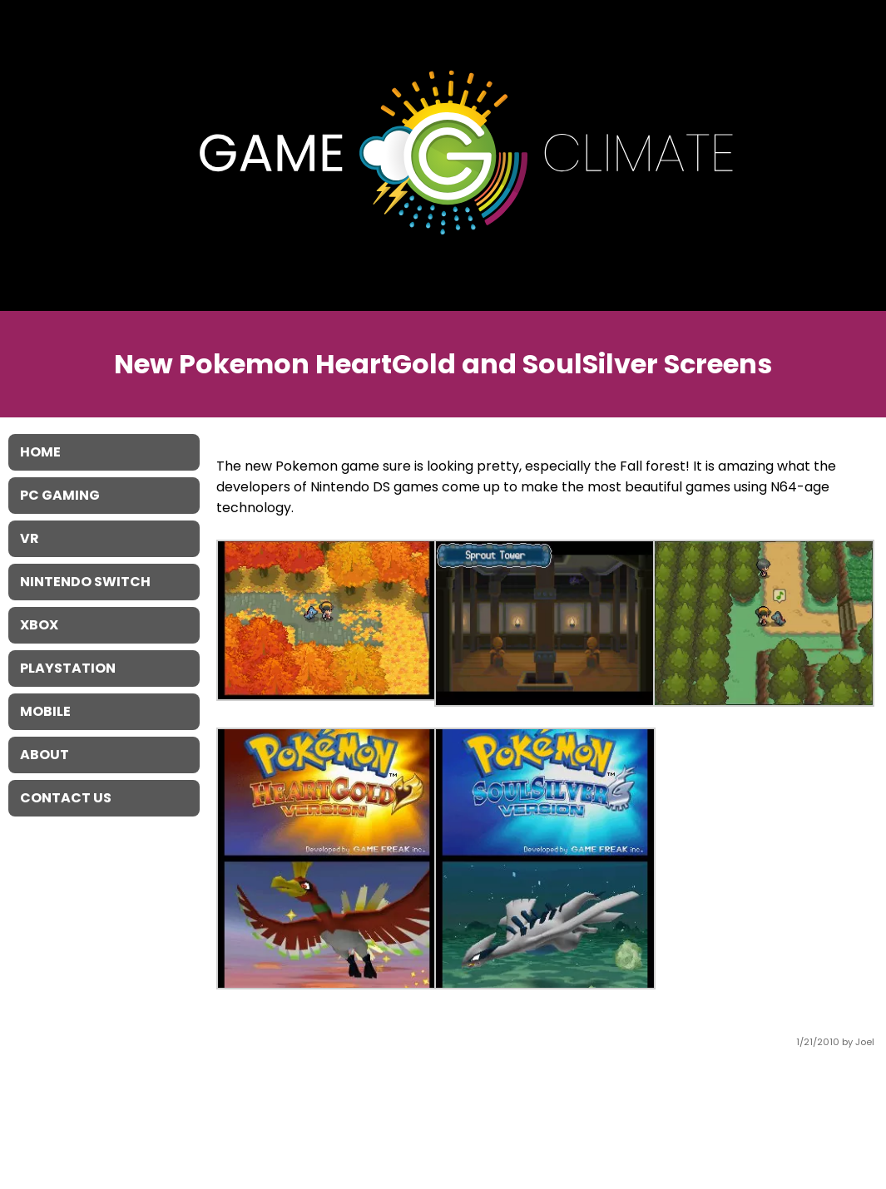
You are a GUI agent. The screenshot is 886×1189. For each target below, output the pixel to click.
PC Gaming (60, 495)
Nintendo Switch (85, 581)
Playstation (68, 668)
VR (29, 538)
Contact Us (65, 797)
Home (40, 451)
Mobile (45, 711)
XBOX (39, 624)
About (44, 754)
